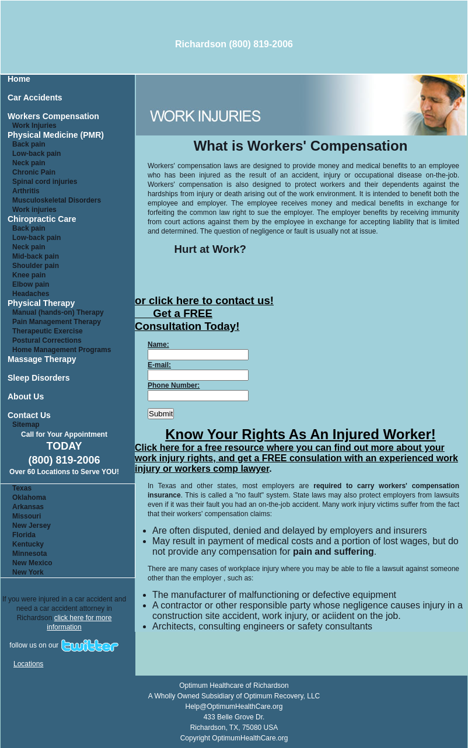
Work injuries (34, 210)
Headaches (30, 294)
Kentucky (28, 544)
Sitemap (26, 424)
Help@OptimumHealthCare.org (234, 706)
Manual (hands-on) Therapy (58, 312)
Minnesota (29, 553)
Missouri (26, 516)
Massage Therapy (42, 359)
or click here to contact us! (204, 300)
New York (28, 572)
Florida (24, 535)
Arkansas (28, 507)
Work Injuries (34, 125)
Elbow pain (30, 284)
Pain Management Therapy (56, 322)
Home (19, 79)
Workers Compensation (53, 116)
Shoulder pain (35, 266)
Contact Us (29, 415)
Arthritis (26, 191)
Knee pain (29, 275)
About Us (26, 396)
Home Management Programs (61, 350)
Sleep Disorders (39, 378)
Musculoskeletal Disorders (56, 200)
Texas (22, 488)
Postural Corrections (47, 340)
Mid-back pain (35, 256)
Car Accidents (35, 97)
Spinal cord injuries (44, 182)
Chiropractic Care (42, 219)
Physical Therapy (41, 303)
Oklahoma (29, 497)
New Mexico (32, 563)
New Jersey (31, 525)
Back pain (29, 144)
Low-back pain (36, 153)
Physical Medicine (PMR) (56, 135)
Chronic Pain (33, 172)
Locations (28, 664)
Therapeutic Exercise (47, 331)
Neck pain (29, 163)
